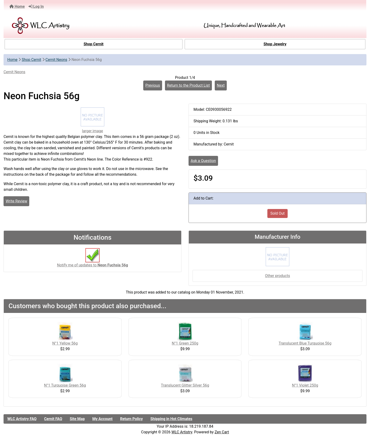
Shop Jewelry (275, 44)
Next (221, 85)
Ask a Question (203, 160)
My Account (102, 419)
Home (17, 6)
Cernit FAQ (53, 419)
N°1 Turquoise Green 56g (65, 385)
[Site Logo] (66, 25)
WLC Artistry (182, 432)
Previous (152, 85)
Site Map (77, 419)
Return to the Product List (188, 85)
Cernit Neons (56, 59)
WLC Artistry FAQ (22, 419)
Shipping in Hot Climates (171, 419)
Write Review (16, 201)
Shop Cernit (93, 44)
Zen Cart (221, 432)
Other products (277, 275)
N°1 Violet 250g (305, 385)
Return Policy (131, 419)
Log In (36, 6)
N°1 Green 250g (185, 343)
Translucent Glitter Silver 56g (185, 385)
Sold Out (277, 213)
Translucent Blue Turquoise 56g (305, 343)
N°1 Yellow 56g (65, 343)
